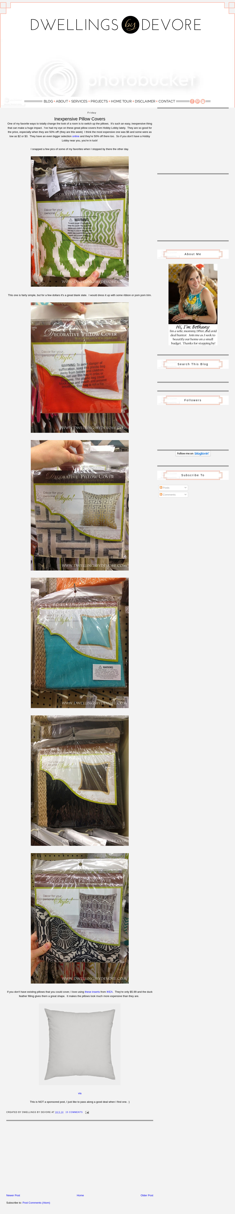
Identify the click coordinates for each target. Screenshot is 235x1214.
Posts (165, 487)
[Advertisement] (117, 67)
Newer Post (13, 1195)
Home (80, 1195)
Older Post (147, 1195)
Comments (168, 494)
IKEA (110, 991)
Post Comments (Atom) (36, 1202)
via (80, 1093)
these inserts (92, 991)
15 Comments (74, 1112)
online (75, 136)
